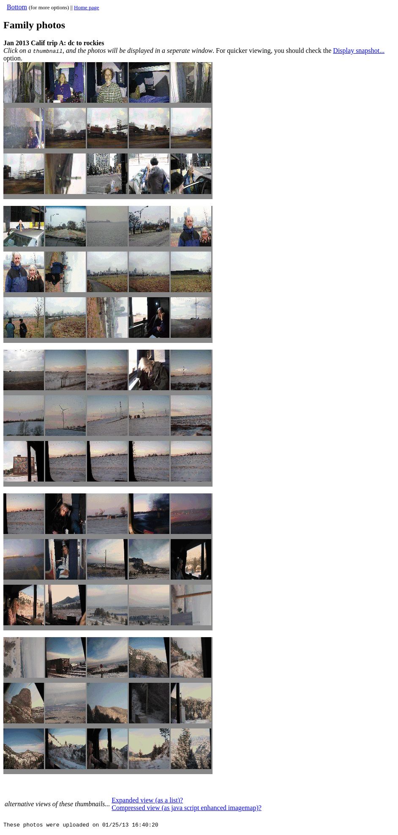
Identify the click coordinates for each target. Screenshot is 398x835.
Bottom (17, 7)
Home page (86, 7)
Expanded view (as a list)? (147, 800)
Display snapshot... (358, 50)
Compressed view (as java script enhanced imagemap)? (187, 807)
